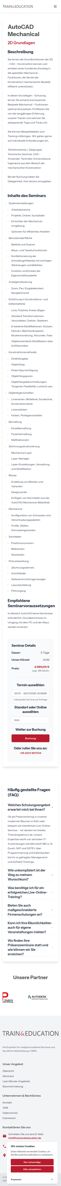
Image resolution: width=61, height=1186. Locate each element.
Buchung (30, 738)
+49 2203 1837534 (30, 753)
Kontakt (7, 1102)
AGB (5, 1107)
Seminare (8, 1076)
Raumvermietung (13, 1086)
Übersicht (8, 1070)
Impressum (9, 1118)
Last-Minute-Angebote (16, 1081)
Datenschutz (10, 1112)
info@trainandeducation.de (24, 1138)
